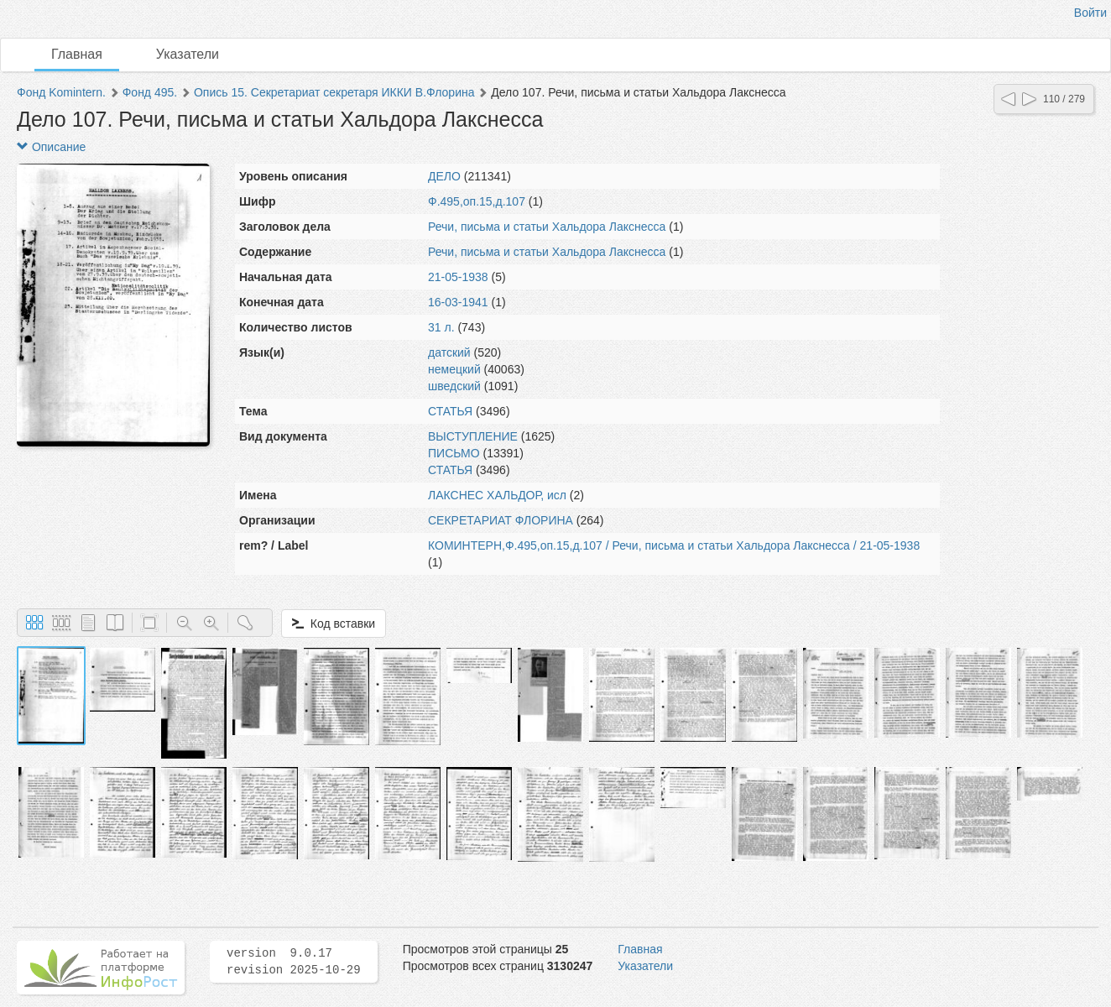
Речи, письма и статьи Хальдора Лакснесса (546, 226)
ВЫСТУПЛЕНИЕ (473, 436)
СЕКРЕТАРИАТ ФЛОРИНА (500, 520)
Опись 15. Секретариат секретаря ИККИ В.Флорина (334, 92)
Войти (1090, 12)
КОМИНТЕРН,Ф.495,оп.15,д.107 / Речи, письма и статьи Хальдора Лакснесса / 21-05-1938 (674, 545)
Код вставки (333, 623)
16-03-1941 (458, 302)
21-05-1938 (458, 277)
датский (449, 352)
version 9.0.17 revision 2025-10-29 (294, 962)
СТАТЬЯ (450, 411)
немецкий (454, 369)
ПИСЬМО (454, 453)
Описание (51, 147)
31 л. (441, 327)
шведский (454, 386)
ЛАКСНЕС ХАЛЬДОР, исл (497, 495)
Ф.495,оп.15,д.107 (476, 201)
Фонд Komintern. (61, 92)
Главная (76, 54)
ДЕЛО (444, 176)
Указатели (187, 54)
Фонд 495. (150, 92)
